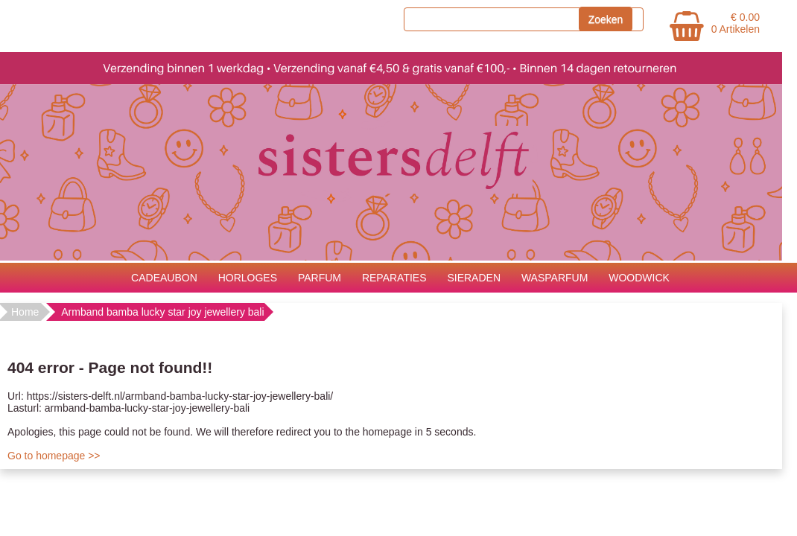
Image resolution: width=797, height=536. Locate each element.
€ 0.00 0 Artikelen (735, 23)
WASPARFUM (554, 278)
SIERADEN (474, 278)
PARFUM (319, 278)
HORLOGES (247, 278)
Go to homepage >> (54, 456)
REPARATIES (394, 278)
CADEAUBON (164, 278)
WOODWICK (639, 278)
